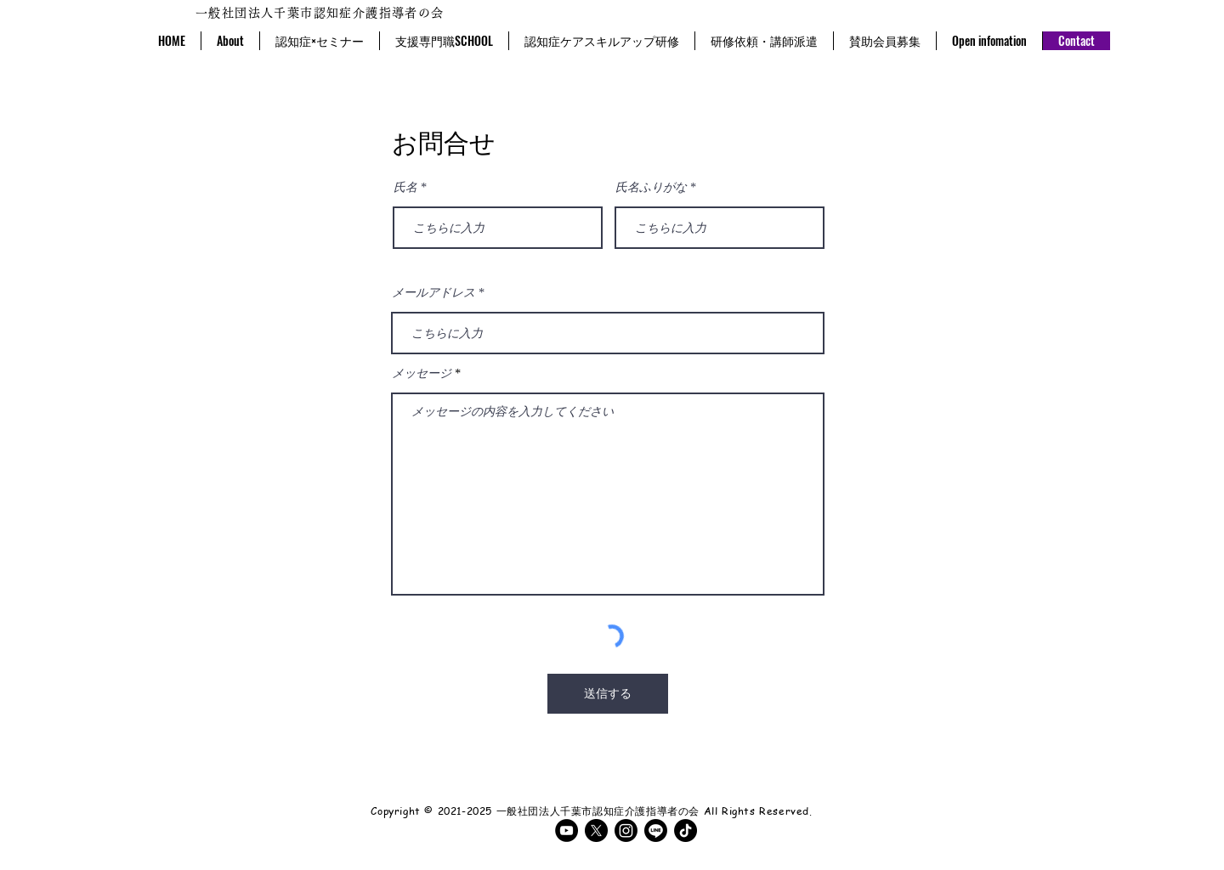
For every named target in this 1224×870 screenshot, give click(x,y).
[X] (596, 830)
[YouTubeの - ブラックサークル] (566, 830)
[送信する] (607, 694)
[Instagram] (626, 830)
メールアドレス (433, 293)
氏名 (405, 188)
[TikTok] (685, 830)
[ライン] (655, 830)
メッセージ (421, 374)
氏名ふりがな (651, 188)
